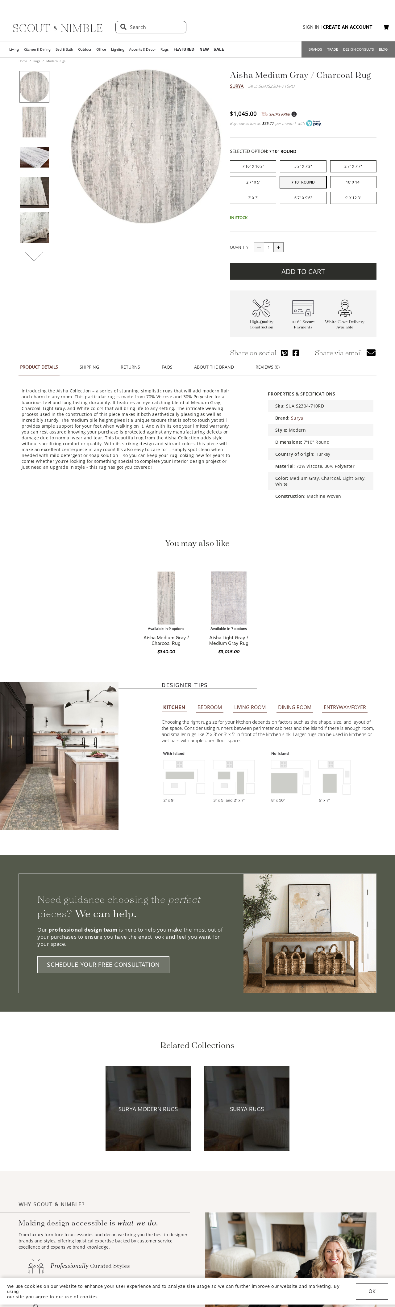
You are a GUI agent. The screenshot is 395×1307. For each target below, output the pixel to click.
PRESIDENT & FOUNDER (348, 1253)
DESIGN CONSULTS (358, 49)
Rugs (164, 49)
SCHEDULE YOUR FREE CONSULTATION (103, 875)
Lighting (117, 49)
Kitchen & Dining (37, 49)
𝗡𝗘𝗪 (204, 49)
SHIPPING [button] (89, 363)
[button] (386, 27)
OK (372, 1291)
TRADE (332, 49)
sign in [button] (311, 27)
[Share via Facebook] (296, 349)
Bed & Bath (64, 49)
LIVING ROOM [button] (250, 617)
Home (23, 61)
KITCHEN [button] (174, 618)
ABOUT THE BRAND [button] (214, 363)
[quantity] (269, 243)
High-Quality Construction (261, 320)
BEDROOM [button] (210, 617)
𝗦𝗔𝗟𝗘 (219, 49)
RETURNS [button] (130, 363)
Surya (236, 86)
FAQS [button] (167, 363)
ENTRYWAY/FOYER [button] (345, 617)
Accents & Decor (142, 49)
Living (14, 49)
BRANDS (315, 49)
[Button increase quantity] (279, 243)
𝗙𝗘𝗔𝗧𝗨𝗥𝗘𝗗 (183, 49)
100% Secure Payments (303, 320)
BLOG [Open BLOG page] (383, 49)
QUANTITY (239, 243)
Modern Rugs (55, 61)
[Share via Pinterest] (284, 349)
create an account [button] (347, 27)
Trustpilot (233, 94)
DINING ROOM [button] (294, 617)
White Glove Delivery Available (344, 320)
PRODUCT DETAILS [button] (39, 363)
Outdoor (85, 49)
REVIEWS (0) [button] (268, 363)
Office (101, 49)
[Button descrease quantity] (259, 243)
